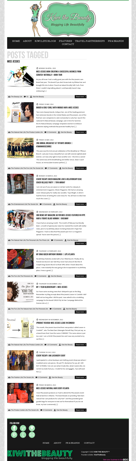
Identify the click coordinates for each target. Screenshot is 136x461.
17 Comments (53, 168)
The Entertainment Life (19, 204)
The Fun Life (27, 168)
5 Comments (41, 276)
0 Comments (51, 132)
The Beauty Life (16, 97)
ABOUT (27, 41)
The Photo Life (44, 240)
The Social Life (38, 168)
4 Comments (56, 309)
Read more (80, 97)
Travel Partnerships (90, 41)
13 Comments (52, 345)
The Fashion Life (17, 168)
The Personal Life (32, 240)
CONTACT (68, 45)
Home (16, 41)
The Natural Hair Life (18, 132)
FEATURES (65, 41)
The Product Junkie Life (34, 132)
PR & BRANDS (116, 41)
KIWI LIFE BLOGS (45, 41)
